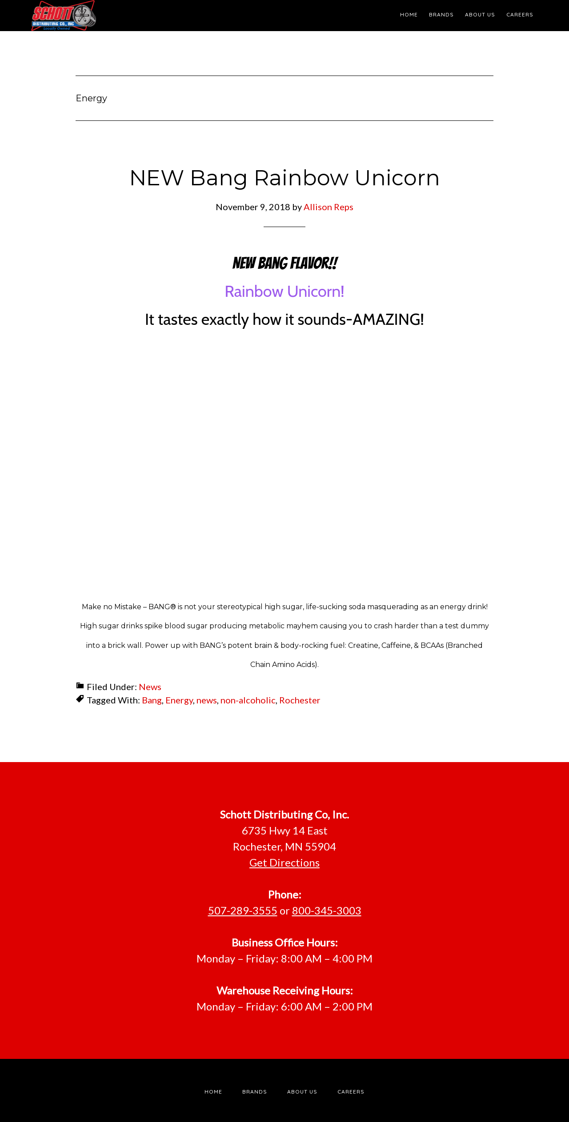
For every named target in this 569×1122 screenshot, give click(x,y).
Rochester (300, 700)
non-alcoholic (248, 700)
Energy (179, 700)
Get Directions (284, 862)
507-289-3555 (242, 910)
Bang (152, 700)
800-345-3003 (326, 910)
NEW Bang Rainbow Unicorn (284, 178)
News (150, 686)
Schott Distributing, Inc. (111, 15)
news (206, 700)
